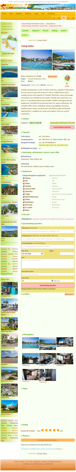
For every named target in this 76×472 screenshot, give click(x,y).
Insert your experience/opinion (48, 440)
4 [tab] (46, 73)
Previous (22, 61)
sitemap (44, 462)
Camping (4, 254)
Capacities (25, 31)
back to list (32, 40)
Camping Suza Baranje (8, 348)
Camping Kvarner (9, 251)
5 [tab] (49, 73)
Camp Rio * (4, 364)
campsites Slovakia (30, 468)
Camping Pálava (12, 425)
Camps (16, 462)
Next (73, 61)
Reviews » (60, 449)
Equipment (35, 31)
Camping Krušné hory (9, 420)
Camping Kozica (6, 182)
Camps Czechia (7, 24)
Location (63, 31)
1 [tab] (37, 73)
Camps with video (8, 53)
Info (42, 13)
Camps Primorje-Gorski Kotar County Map (34, 26)
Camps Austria (7, 26)
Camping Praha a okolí (9, 435)
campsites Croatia (46, 468)
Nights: (51, 251)
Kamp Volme (5, 397)
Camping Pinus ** (6, 296)
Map (11, 13)
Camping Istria (13, 254)
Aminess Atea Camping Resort (8, 161)
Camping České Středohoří (9, 433)
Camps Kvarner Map (55, 26)
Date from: (24, 251)
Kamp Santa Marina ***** (9, 381)
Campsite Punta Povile (8, 85)
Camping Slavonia (9, 261)
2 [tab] (40, 73)
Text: (23, 257)
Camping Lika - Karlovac (9, 249)
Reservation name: (27, 271)
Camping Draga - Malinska (9, 202)
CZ (54, 18)
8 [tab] (58, 73)
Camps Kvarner (50, 24)
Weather (28, 13)
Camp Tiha (4, 64)
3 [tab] (43, 73)
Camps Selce (42, 40)
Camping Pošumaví (9, 428)
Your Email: (25, 278)
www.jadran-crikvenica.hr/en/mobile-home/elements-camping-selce (53, 219)
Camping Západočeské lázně (9, 439)
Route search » (52, 77)
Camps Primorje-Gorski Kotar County (32, 24)
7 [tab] (55, 73)
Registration (37, 462)
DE (59, 18)
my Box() (51, 13)
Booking (54, 31)
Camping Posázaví (9, 430)
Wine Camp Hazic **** (8, 331)
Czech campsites (7, 467)
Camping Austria (44, 467)
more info (65, 2)
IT (68, 18)
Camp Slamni (5, 104)
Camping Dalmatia (9, 259)
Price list (45, 31)
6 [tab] (52, 73)
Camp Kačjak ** (6, 124)
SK (73, 18)
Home (4, 13)
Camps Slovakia (7, 29)
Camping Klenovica (7, 141)
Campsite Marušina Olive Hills (9, 223)
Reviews (19, 13)
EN (64, 18)
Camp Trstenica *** (7, 414)
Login (36, 13)
